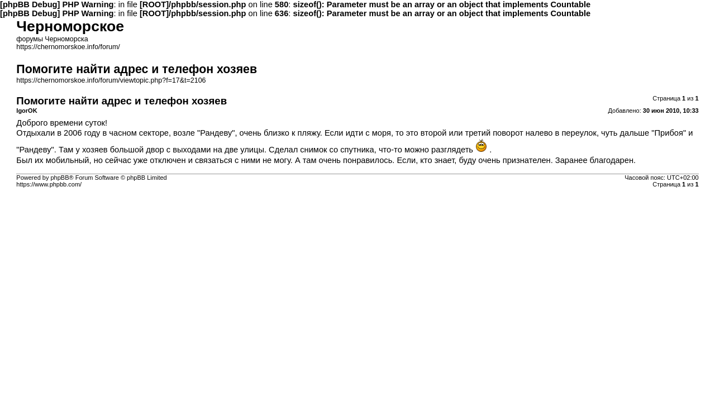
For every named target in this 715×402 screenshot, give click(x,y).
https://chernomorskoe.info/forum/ (68, 47)
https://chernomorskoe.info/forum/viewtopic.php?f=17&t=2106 (111, 80)
